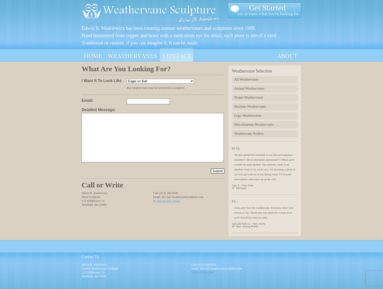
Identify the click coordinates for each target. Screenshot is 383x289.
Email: (87, 100)
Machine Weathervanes (250, 106)
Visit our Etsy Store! (168, 201)
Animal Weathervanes (249, 88)
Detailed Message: (99, 110)
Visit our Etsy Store (203, 272)
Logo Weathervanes (247, 115)
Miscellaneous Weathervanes (254, 124)
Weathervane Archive (249, 133)
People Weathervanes (249, 97)
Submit (218, 171)
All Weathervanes (246, 79)
